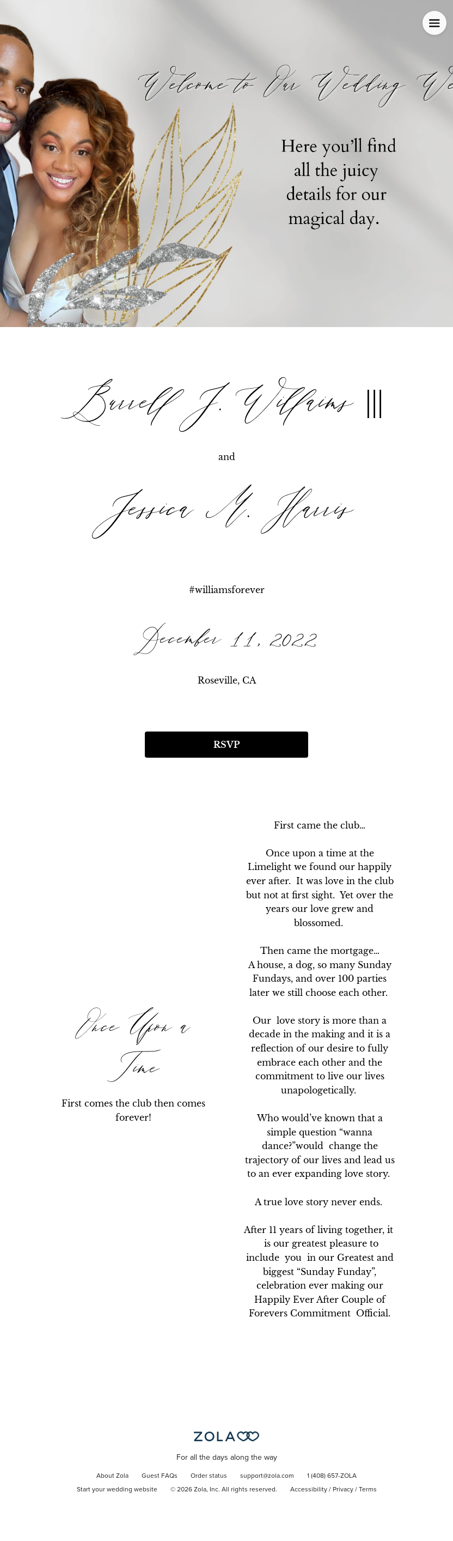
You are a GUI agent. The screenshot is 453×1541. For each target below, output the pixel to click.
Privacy (343, 1489)
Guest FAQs (159, 1476)
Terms (368, 1489)
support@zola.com (267, 1476)
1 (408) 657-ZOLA (332, 1476)
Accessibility (308, 1489)
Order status (209, 1476)
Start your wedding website (117, 1489)
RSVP (226, 744)
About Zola (112, 1476)
